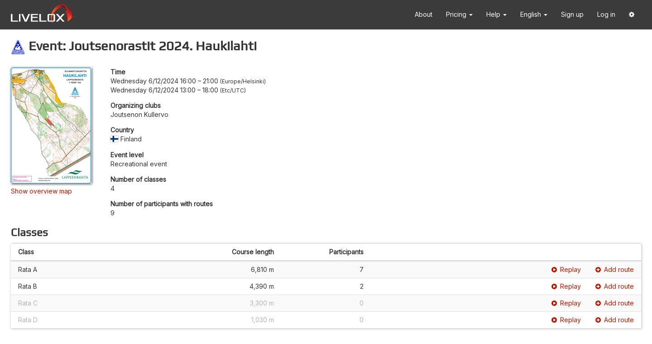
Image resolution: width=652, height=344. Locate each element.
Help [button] (496, 14)
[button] (631, 14)
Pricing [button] (459, 14)
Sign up (572, 14)
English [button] (533, 14)
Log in (606, 14)
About (423, 14)
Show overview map (41, 191)
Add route (614, 269)
